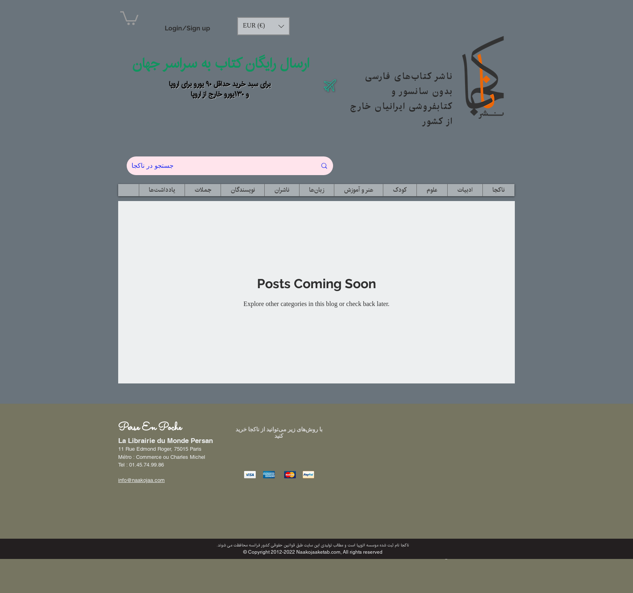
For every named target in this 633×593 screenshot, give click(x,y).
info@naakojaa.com (141, 480)
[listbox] (263, 26)
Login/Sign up (187, 28)
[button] (129, 17)
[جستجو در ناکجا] (218, 165)
